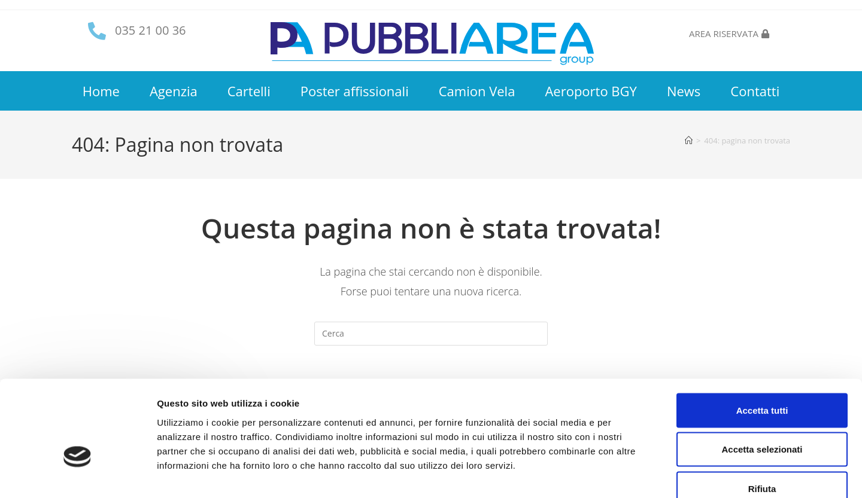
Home (101, 91)
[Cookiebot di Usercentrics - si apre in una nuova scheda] (77, 475)
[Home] (689, 140)
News (683, 91)
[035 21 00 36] (97, 31)
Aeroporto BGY (590, 91)
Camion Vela (477, 91)
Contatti (754, 91)
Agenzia (174, 91)
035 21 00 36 (150, 30)
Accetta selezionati (761, 380)
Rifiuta (762, 419)
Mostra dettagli (629, 474)
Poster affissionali (355, 91)
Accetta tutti (762, 341)
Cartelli (249, 91)
